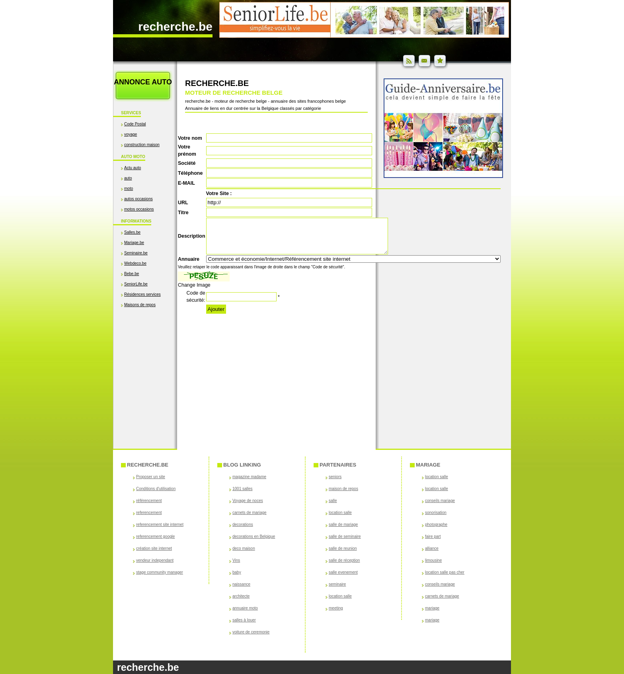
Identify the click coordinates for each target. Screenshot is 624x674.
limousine (433, 560)
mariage (432, 608)
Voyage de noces (247, 500)
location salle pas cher (444, 572)
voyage (130, 134)
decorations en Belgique (253, 536)
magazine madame (249, 477)
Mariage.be (134, 242)
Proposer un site (150, 477)
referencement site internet (159, 524)
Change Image (194, 292)
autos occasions (138, 199)
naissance (241, 584)
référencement (149, 500)
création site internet (154, 548)
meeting (336, 608)
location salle (340, 512)
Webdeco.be (135, 263)
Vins (236, 560)
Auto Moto (133, 156)
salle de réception (344, 560)
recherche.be (175, 26)
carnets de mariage (249, 512)
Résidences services (142, 294)
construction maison (142, 145)
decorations (242, 524)
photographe (436, 524)
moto (128, 188)
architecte (241, 596)
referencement (149, 512)
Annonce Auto (143, 82)
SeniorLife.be (136, 284)
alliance (432, 548)
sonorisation (436, 512)
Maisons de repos (140, 305)
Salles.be (132, 232)
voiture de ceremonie (250, 632)
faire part (433, 536)
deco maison (243, 548)
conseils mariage (440, 500)
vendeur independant (155, 560)
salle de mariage (343, 524)
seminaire (337, 584)
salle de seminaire (345, 536)
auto (128, 178)
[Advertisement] (145, 393)
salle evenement (343, 572)
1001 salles (242, 488)
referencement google (155, 536)
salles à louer (244, 620)
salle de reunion (343, 548)
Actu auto (132, 168)
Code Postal (135, 124)
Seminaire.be (136, 253)
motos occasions (139, 209)
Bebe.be (131, 274)
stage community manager (159, 572)
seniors (335, 477)
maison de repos (343, 488)
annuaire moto (245, 608)
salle (333, 500)
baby (236, 572)
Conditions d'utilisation (156, 488)
